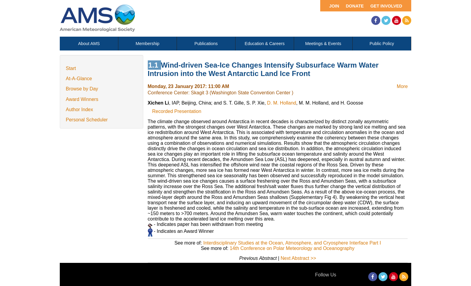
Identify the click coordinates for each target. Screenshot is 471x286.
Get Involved (386, 6)
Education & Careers (265, 43)
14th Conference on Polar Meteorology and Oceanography (292, 248)
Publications (206, 43)
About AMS (89, 43)
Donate (355, 6)
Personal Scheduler (87, 119)
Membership (147, 43)
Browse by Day (82, 88)
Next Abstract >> (298, 258)
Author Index (79, 109)
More (402, 86)
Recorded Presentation (177, 111)
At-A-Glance (79, 78)
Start (71, 68)
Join (334, 6)
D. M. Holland (281, 102)
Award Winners (82, 99)
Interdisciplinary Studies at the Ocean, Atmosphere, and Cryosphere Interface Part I (292, 242)
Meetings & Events (323, 43)
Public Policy (381, 43)
